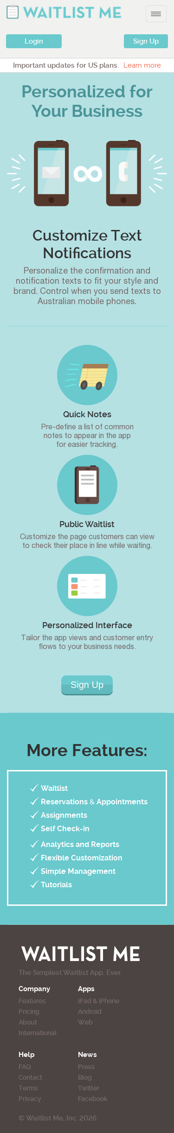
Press (86, 1066)
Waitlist (54, 788)
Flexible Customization (81, 857)
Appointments (122, 801)
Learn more (142, 65)
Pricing (29, 1011)
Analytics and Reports (80, 844)
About (28, 1022)
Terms (28, 1088)
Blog (85, 1077)
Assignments (64, 815)
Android (90, 1011)
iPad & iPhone (98, 1001)
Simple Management (78, 871)
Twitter (88, 1088)
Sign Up (146, 41)
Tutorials (56, 884)
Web (85, 1022)
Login (34, 41)
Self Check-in (65, 828)
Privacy (30, 1098)
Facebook (93, 1098)
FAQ (25, 1066)
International (38, 1033)
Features (32, 1001)
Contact (30, 1077)
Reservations (64, 801)
